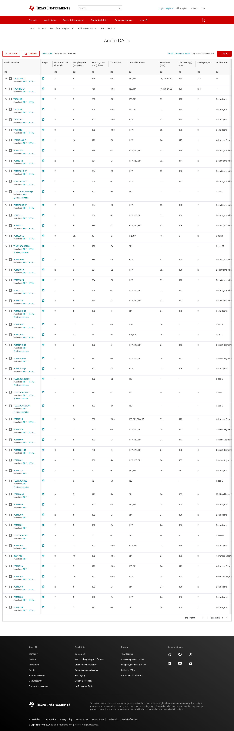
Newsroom (34, 665)
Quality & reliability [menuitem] (99, 20)
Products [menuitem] (33, 20)
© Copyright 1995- (39, 725)
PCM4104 (18, 545)
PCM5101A (18, 270)
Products (42, 28)
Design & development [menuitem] (73, 20)
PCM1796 (18, 566)
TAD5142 (17, 119)
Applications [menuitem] (50, 20)
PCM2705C (18, 334)
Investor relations (37, 675)
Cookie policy (50, 719)
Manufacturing (36, 681)
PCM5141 (18, 225)
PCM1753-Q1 (19, 311)
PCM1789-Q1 (19, 358)
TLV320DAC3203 (21, 246)
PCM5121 (18, 215)
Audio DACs (106, 28)
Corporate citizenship (38, 686)
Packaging (80, 675)
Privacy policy (66, 719)
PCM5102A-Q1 (20, 181)
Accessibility (34, 719)
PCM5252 (18, 150)
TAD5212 (17, 109)
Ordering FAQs (128, 670)
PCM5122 (18, 290)
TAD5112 (17, 99)
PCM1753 (18, 587)
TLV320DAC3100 (21, 379)
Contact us (80, 654)
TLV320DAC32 (20, 481)
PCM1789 (18, 429)
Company (33, 654)
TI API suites (127, 654)
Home (31, 28)
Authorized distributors (132, 675)
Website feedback (130, 719)
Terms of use (98, 719)
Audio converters (85, 28)
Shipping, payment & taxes (133, 665)
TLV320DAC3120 (21, 406)
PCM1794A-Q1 (20, 140)
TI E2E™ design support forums (89, 659)
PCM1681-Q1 (19, 450)
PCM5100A (18, 259)
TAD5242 (17, 130)
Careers (32, 659)
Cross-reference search (85, 665)
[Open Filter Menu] (21, 72)
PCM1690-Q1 (19, 345)
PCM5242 (18, 161)
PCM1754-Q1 (19, 368)
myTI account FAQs (84, 686)
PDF (25, 81)
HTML (31, 81)
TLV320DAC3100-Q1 (23, 191)
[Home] (49, 8)
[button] (203, 618)
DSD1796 (17, 556)
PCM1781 (18, 525)
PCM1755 (18, 607)
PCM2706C (18, 236)
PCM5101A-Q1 (20, 171)
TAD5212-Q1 (19, 89)
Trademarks (112, 719)
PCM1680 (18, 504)
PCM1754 (18, 597)
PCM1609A (18, 494)
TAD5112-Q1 (19, 78)
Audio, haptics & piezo (60, 28)
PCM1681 (18, 460)
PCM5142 (18, 300)
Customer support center (86, 670)
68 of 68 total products (65, 53)
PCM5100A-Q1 (20, 205)
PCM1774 (18, 470)
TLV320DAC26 (20, 535)
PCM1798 (18, 576)
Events (32, 670)
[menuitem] (203, 20)
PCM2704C (18, 324)
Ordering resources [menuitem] (123, 20)
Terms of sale (82, 719)
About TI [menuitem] (143, 20)
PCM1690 (18, 440)
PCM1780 (18, 515)
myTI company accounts (132, 659)
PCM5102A (18, 280)
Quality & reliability (83, 681)
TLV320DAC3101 (21, 392)
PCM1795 (18, 419)
